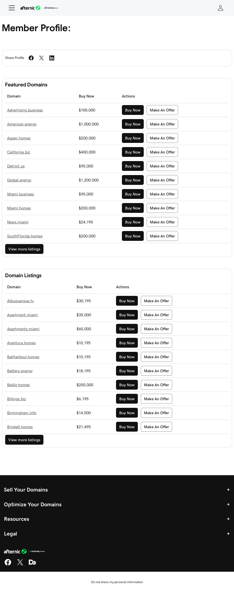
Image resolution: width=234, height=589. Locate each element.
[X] (20, 565)
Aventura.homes (21, 343)
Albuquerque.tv (20, 301)
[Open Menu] (10, 8)
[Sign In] (220, 8)
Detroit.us (16, 166)
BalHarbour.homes (23, 357)
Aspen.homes (18, 138)
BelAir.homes (18, 385)
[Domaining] (32, 565)
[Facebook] (8, 565)
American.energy (22, 124)
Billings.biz (16, 399)
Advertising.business (25, 110)
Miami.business (20, 194)
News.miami (17, 222)
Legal (10, 533)
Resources (16, 518)
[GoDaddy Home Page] (24, 552)
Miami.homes (19, 208)
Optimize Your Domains (33, 504)
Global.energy (19, 180)
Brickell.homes (20, 427)
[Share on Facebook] (31, 58)
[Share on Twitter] (41, 58)
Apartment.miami (22, 315)
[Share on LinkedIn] (52, 58)
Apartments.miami (23, 329)
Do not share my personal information (117, 582)
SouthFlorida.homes (24, 236)
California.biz (18, 152)
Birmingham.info (21, 413)
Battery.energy (20, 371)
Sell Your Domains (26, 489)
